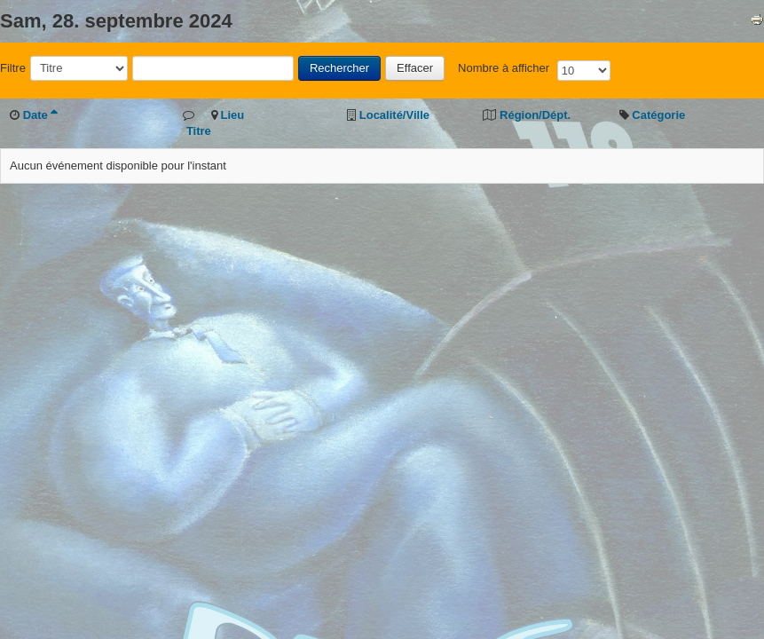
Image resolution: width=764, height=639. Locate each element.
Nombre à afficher (503, 68)
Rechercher (339, 68)
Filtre (13, 68)
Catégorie (658, 115)
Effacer (415, 68)
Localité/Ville (394, 115)
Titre (198, 131)
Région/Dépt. (535, 115)
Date (40, 115)
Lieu (232, 115)
